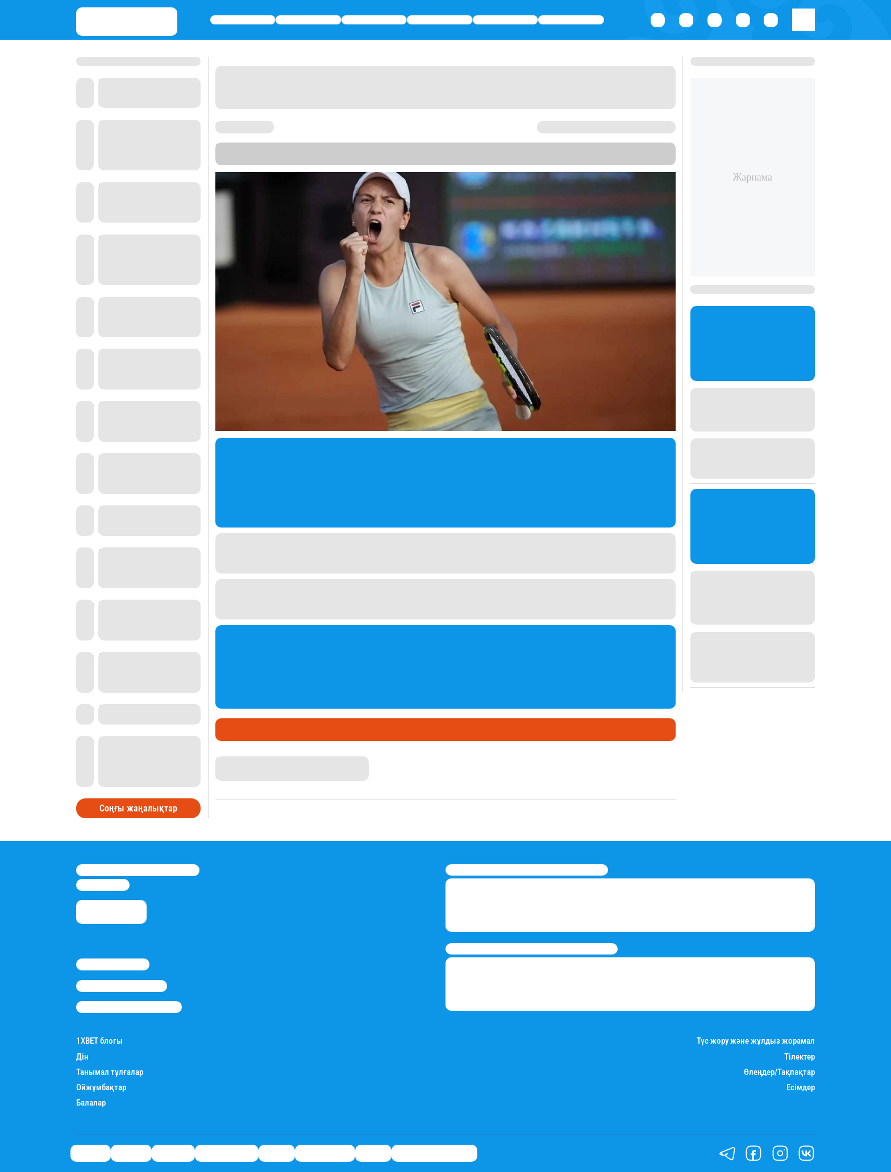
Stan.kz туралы (112, 964)
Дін (82, 1057)
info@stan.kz (103, 884)
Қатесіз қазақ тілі (434, 1153)
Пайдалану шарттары (129, 1006)
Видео (373, 1153)
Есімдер (800, 1088)
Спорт (505, 20)
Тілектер (799, 1057)
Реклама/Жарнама (121, 985)
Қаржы (308, 20)
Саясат (243, 20)
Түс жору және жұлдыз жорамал (756, 1041)
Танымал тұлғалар (109, 1072)
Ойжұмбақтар (101, 1088)
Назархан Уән (241, 761)
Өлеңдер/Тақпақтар (779, 1072)
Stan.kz (514, 159)
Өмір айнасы (439, 20)
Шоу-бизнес (571, 20)
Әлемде (374, 20)
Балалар (91, 1103)
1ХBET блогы (99, 1041)
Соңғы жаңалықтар (138, 808)
